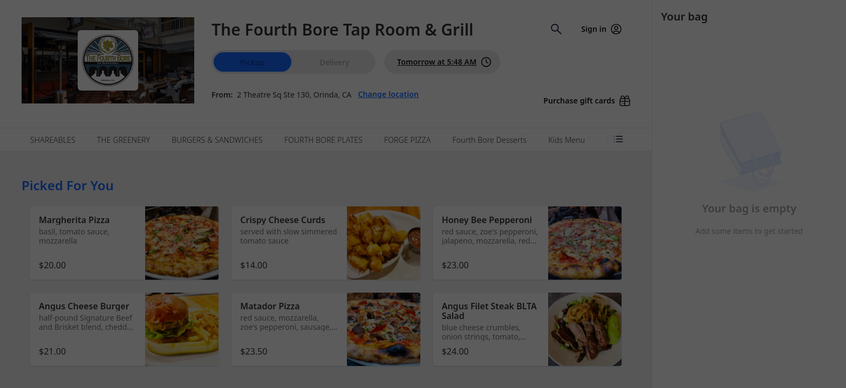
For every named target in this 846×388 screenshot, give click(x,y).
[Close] (528, 47)
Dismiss (423, 137)
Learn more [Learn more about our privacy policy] (440, 106)
